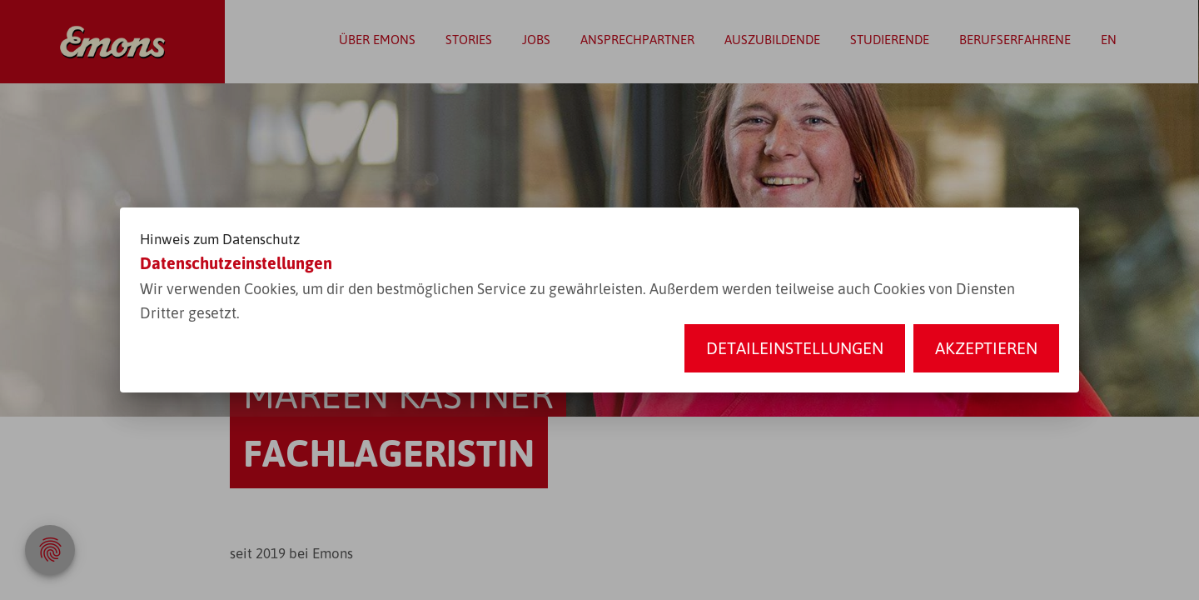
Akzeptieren (986, 348)
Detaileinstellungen (794, 348)
